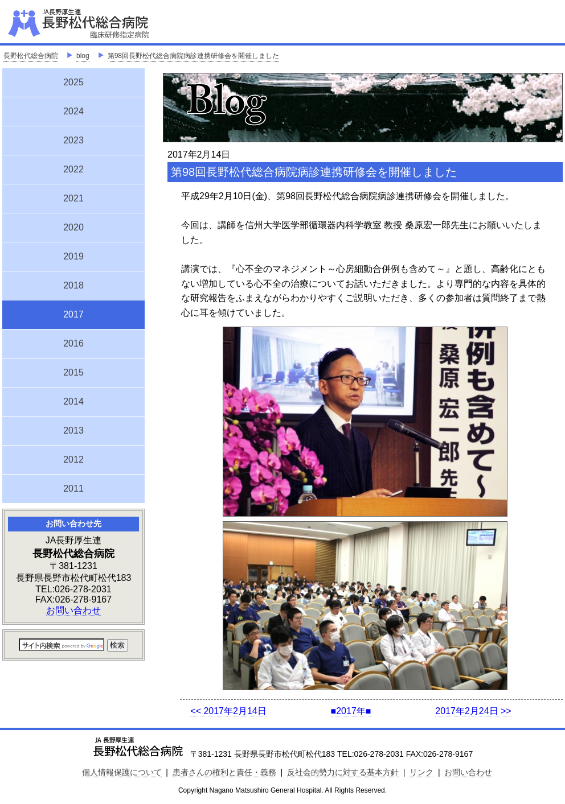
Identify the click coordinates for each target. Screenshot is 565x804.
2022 (73, 169)
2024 (73, 111)
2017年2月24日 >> (473, 711)
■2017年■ (351, 711)
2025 (73, 82)
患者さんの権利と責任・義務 (224, 772)
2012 (73, 459)
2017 (73, 313)
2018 (73, 285)
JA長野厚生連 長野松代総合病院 (113, 23)
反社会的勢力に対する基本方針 (343, 772)
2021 (73, 198)
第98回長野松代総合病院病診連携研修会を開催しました (193, 56)
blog (82, 56)
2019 (73, 256)
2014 (73, 401)
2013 (73, 430)
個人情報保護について (122, 772)
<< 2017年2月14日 (228, 711)
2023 (73, 140)
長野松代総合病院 (30, 56)
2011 (73, 488)
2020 (73, 227)
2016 (73, 343)
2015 (73, 372)
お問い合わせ (73, 610)
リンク (421, 772)
